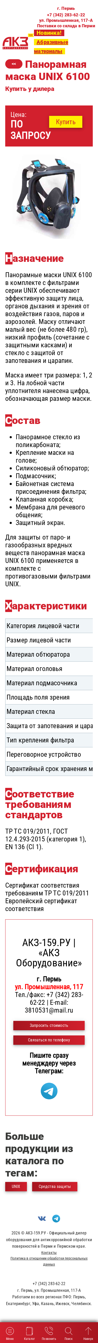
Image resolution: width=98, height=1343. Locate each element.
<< (14, 63)
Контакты (49, 1253)
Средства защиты (55, 1186)
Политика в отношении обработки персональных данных (49, 1261)
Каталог (29, 1333)
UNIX (16, 1186)
